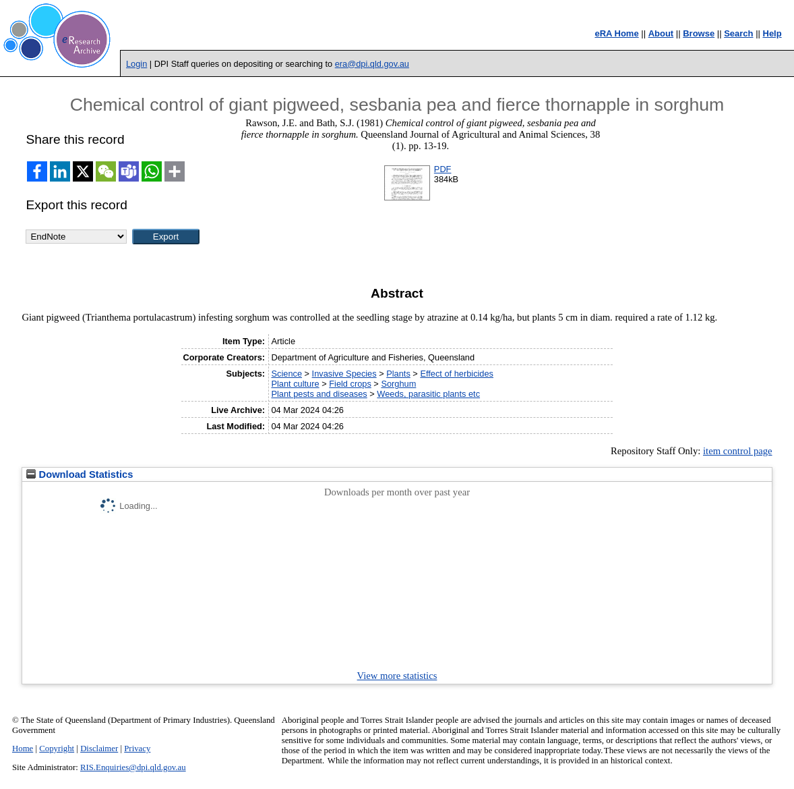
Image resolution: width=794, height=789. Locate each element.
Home (22, 748)
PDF (443, 169)
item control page (737, 450)
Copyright (56, 748)
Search (738, 33)
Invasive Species (344, 374)
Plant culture (295, 384)
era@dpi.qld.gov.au (372, 64)
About (661, 33)
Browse (698, 33)
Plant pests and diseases (319, 394)
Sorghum (398, 384)
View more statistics (397, 675)
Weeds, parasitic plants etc (428, 394)
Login (136, 64)
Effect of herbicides (456, 374)
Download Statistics (79, 474)
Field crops (350, 384)
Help (772, 33)
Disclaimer (99, 748)
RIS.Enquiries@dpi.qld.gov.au (133, 767)
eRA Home (616, 33)
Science (286, 374)
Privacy (137, 748)
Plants (398, 374)
